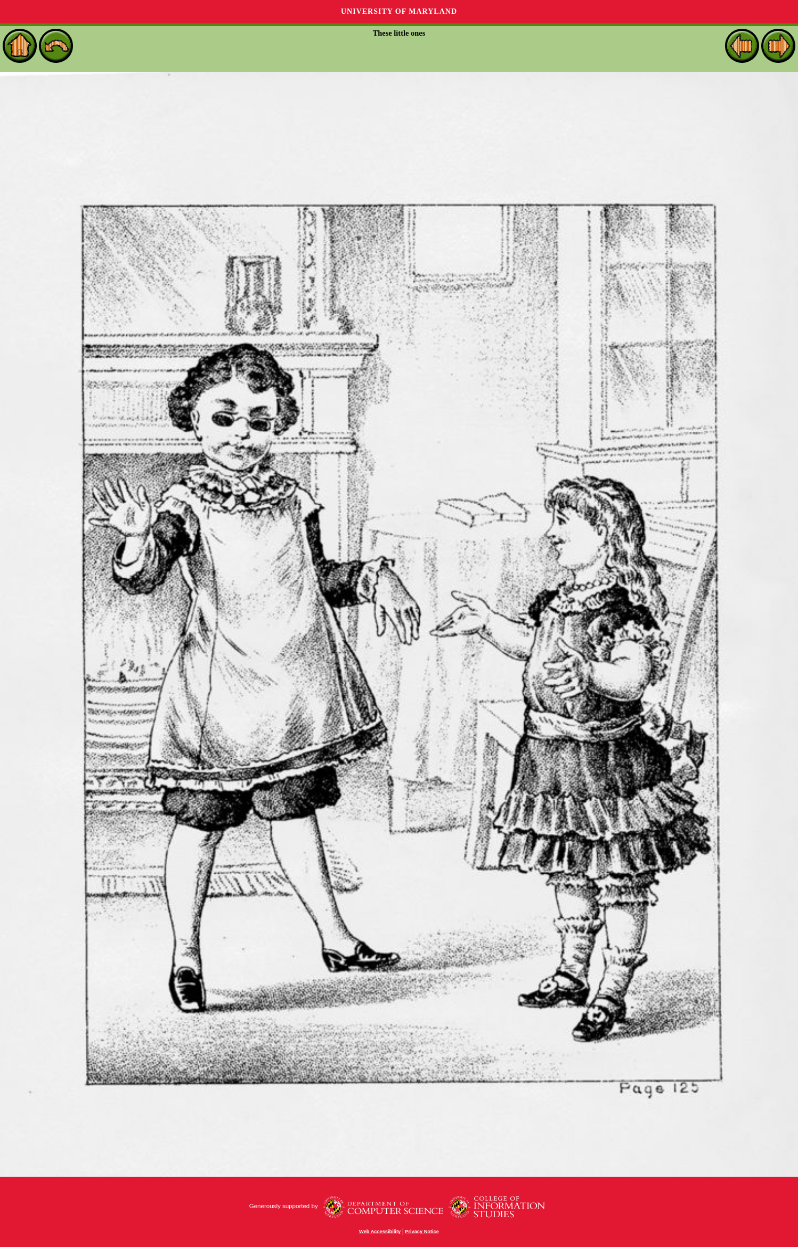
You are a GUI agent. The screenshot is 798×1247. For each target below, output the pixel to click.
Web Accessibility (380, 1231)
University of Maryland (399, 11)
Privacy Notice (422, 1231)
